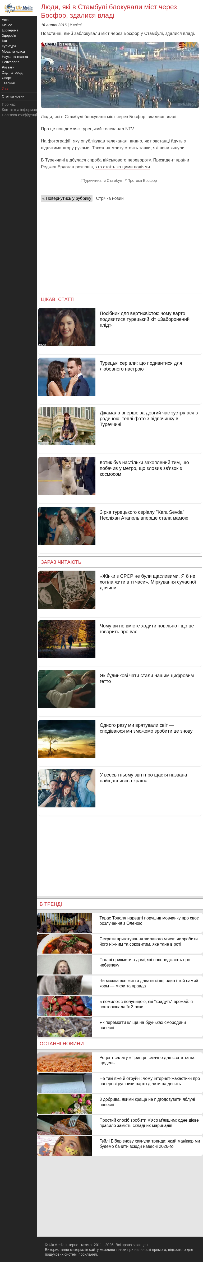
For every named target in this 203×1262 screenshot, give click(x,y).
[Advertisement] (120, 246)
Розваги (8, 67)
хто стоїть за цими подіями (122, 167)
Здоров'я (9, 36)
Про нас (9, 104)
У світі (75, 25)
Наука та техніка (15, 57)
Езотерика (10, 30)
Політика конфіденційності (24, 115)
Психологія (10, 62)
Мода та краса (13, 51)
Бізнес (7, 25)
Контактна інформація (21, 110)
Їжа (4, 41)
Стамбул (114, 180)
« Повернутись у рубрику (66, 198)
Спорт (7, 78)
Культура (9, 46)
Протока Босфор (142, 180)
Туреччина (92, 180)
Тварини (8, 83)
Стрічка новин (109, 198)
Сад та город (12, 73)
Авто (5, 20)
